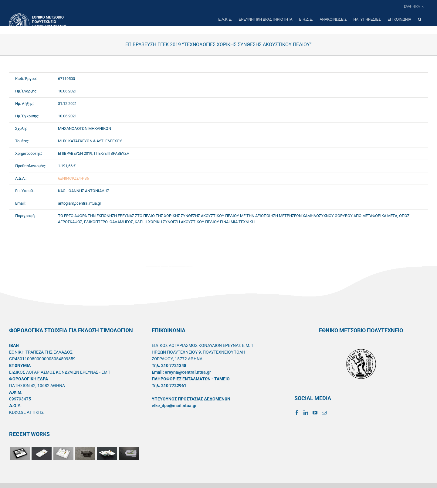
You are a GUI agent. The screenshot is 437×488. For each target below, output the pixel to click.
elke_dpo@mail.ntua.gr (174, 405)
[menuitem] (414, 6)
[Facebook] (296, 412)
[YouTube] (315, 412)
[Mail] (324, 412)
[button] (419, 19)
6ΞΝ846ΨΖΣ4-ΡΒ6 (73, 178)
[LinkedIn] (305, 412)
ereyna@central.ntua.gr (188, 372)
